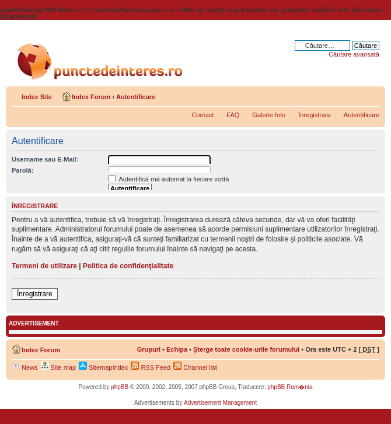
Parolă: (22, 170)
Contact (202, 114)
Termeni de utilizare (44, 266)
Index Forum (91, 96)
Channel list (195, 367)
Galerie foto (268, 114)
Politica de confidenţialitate (128, 266)
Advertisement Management (220, 403)
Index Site (37, 96)
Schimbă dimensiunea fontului (370, 94)
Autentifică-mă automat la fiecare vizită (168, 179)
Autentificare (135, 96)
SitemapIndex (103, 367)
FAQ (232, 114)
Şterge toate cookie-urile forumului (246, 349)
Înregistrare (314, 114)
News (25, 367)
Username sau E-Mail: (45, 159)
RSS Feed (150, 367)
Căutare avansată (354, 54)
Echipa (176, 349)
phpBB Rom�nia (289, 387)
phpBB (119, 387)
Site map (58, 367)
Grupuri (148, 349)
